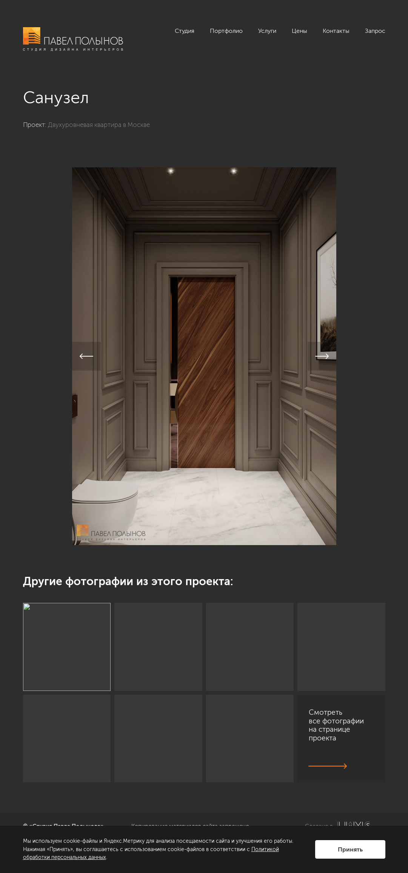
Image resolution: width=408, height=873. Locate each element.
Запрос (375, 30)
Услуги (267, 30)
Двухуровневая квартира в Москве (99, 124)
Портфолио (226, 30)
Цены (299, 30)
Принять (350, 849)
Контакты (336, 30)
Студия (184, 30)
